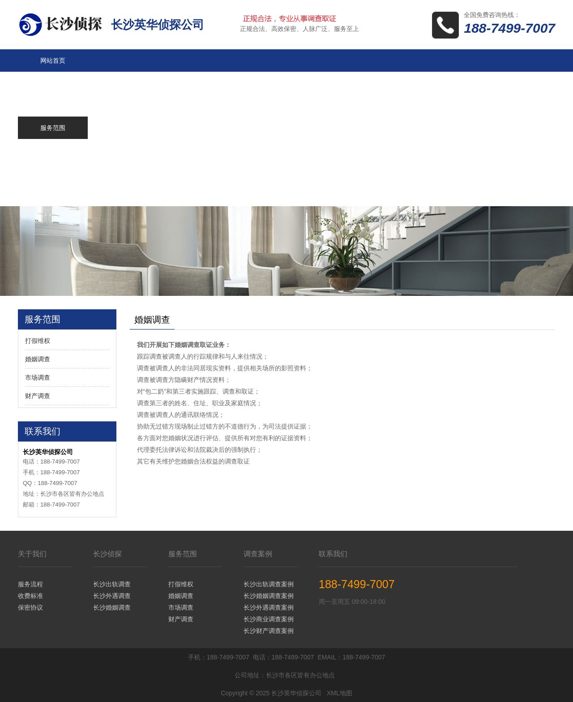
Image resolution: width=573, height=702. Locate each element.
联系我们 (333, 554)
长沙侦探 (107, 554)
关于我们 (32, 554)
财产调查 (37, 395)
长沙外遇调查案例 (269, 607)
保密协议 (30, 607)
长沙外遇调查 (112, 595)
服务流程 (30, 584)
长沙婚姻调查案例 (269, 595)
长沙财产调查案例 (269, 630)
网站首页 (52, 60)
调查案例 (258, 554)
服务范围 (182, 554)
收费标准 (30, 595)
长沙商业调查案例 (269, 619)
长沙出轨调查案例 (269, 584)
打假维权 (37, 340)
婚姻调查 (37, 359)
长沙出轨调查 (112, 584)
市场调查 (37, 377)
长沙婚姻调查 (112, 607)
